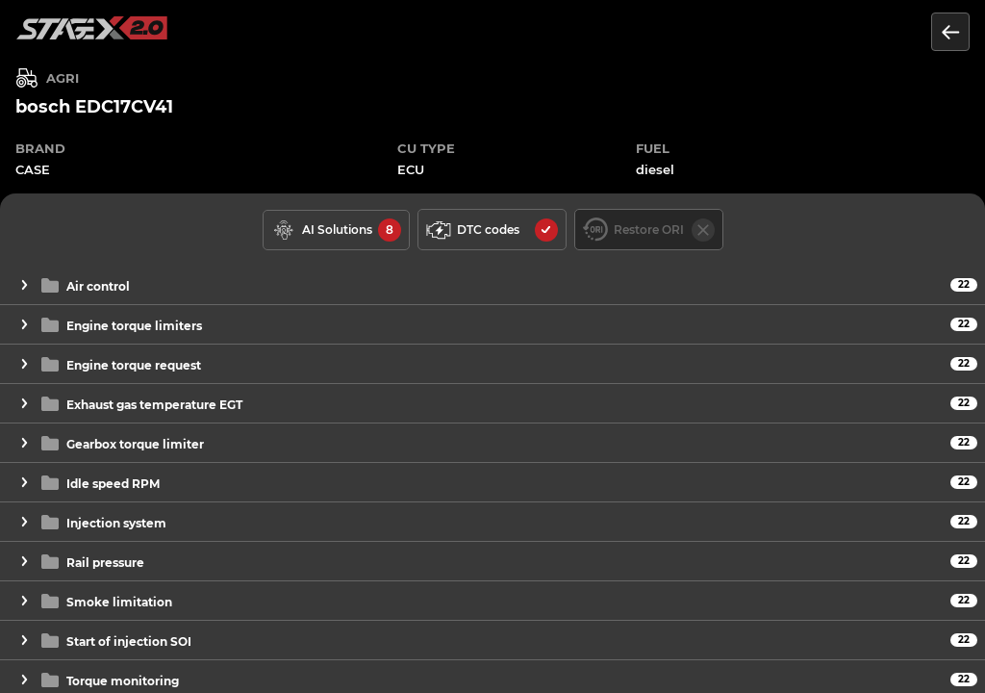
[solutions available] (336, 230)
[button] (492, 285)
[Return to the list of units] (950, 32)
